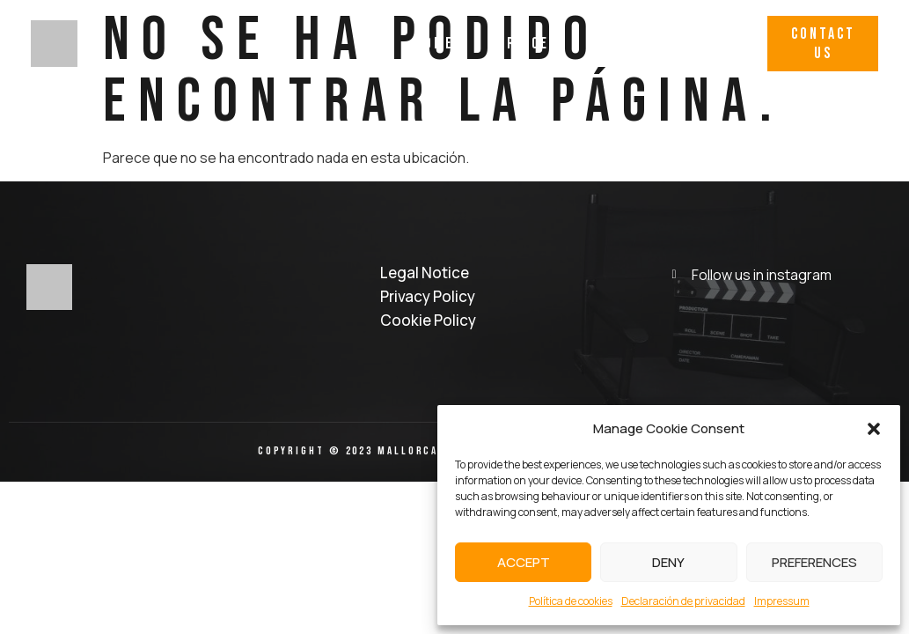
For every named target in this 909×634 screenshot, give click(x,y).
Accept (523, 562)
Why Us (696, 43)
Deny (668, 562)
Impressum (782, 600)
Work (613, 43)
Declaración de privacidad (683, 600)
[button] (874, 429)
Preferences (814, 562)
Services (523, 43)
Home (434, 43)
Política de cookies (570, 600)
